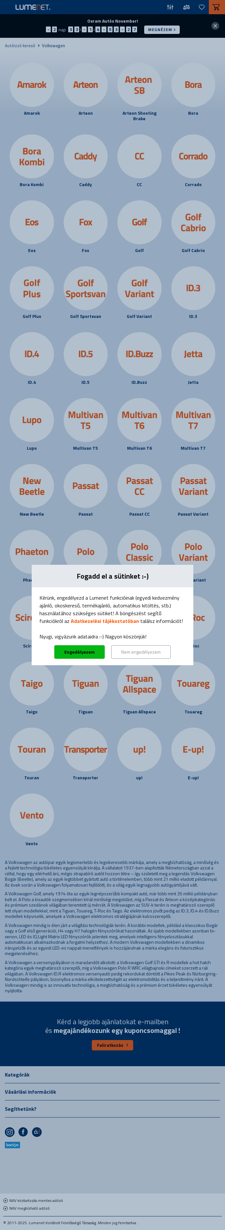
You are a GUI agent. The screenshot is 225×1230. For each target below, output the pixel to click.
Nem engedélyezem (141, 651)
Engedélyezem (79, 651)
